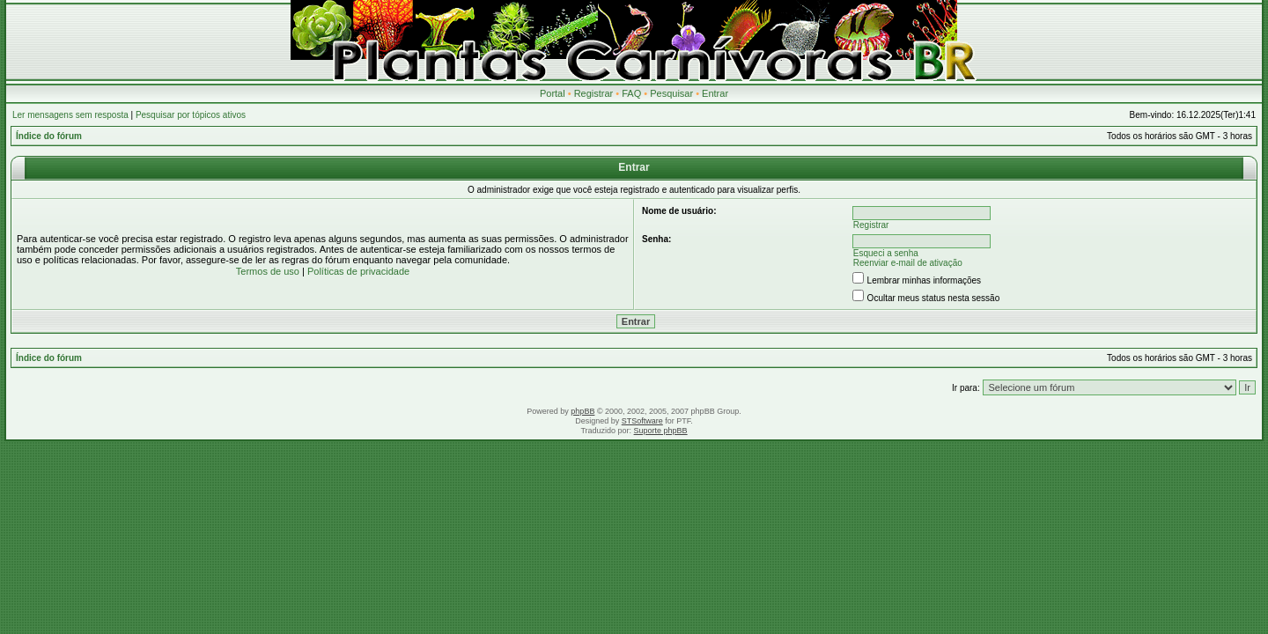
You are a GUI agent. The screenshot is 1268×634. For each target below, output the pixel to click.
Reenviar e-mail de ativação (907, 263)
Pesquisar (671, 93)
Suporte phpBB (661, 430)
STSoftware (642, 421)
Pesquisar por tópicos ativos (191, 115)
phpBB (582, 411)
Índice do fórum (49, 136)
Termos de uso (267, 271)
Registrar (594, 93)
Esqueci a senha (885, 253)
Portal (552, 93)
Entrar (715, 93)
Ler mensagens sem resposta (70, 115)
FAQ (631, 93)
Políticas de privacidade (358, 271)
